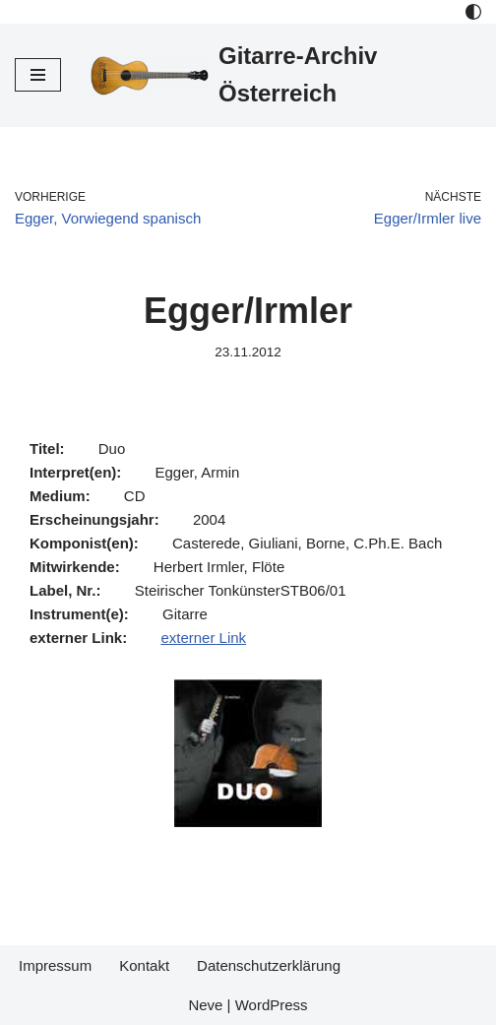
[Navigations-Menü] (38, 75)
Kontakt (144, 965)
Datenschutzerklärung (269, 965)
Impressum (55, 965)
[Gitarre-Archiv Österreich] (286, 75)
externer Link (203, 637)
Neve (205, 1004)
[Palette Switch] (473, 12)
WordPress (271, 1004)
